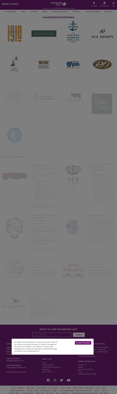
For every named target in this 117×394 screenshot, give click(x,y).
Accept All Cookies (83, 343)
